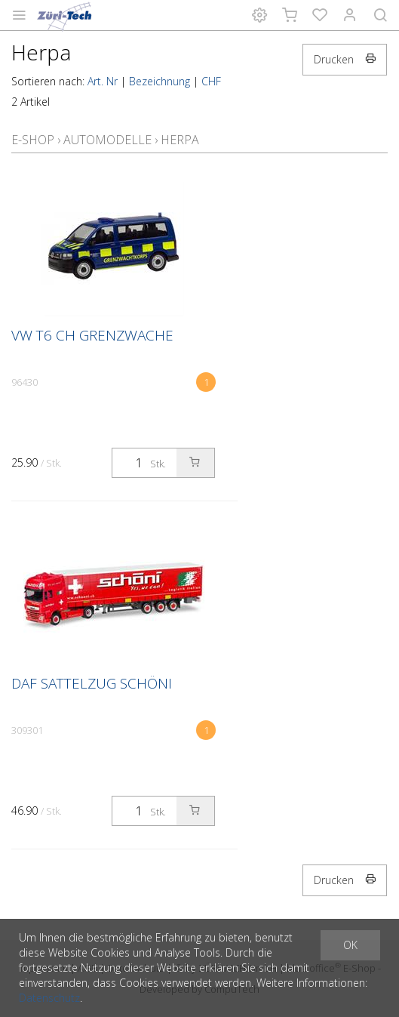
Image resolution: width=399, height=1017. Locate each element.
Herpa (180, 139)
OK (350, 945)
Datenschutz (49, 998)
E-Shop (32, 139)
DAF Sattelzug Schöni (91, 683)
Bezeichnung (159, 81)
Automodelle (107, 139)
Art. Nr (102, 81)
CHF (211, 81)
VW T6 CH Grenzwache (92, 335)
